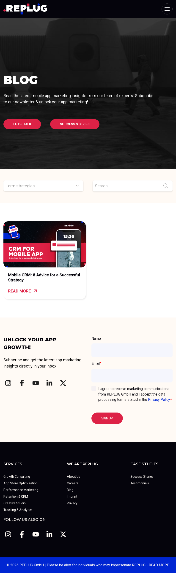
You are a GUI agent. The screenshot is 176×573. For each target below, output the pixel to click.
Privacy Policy (159, 399)
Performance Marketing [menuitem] (20, 490)
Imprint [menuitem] (72, 496)
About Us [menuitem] (73, 476)
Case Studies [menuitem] (144, 464)
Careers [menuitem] (72, 483)
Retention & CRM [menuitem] (15, 496)
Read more (22, 291)
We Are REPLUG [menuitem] (82, 464)
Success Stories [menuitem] (142, 476)
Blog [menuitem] (70, 490)
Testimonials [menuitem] (139, 483)
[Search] (133, 185)
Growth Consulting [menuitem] (16, 476)
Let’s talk (22, 124)
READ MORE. (159, 565)
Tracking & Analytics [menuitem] (18, 510)
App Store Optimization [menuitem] (20, 483)
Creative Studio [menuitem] (14, 503)
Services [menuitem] (12, 464)
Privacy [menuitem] (72, 503)
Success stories (75, 124)
